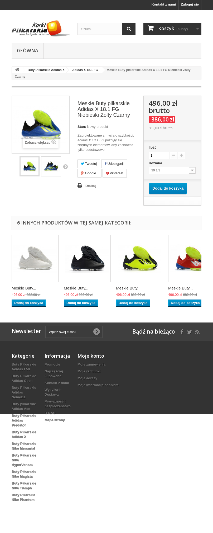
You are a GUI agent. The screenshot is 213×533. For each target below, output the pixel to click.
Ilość (153, 147)
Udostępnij (114, 164)
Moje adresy (87, 378)
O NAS (50, 413)
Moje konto (91, 356)
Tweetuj (89, 164)
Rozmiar (156, 163)
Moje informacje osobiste (98, 385)
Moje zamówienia (91, 364)
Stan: (82, 127)
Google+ (89, 173)
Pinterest (114, 173)
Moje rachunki (89, 371)
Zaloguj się (190, 4)
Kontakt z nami (164, 4)
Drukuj (90, 186)
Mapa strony (55, 420)
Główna (27, 50)
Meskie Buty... (24, 288)
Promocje (52, 364)
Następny (65, 166)
